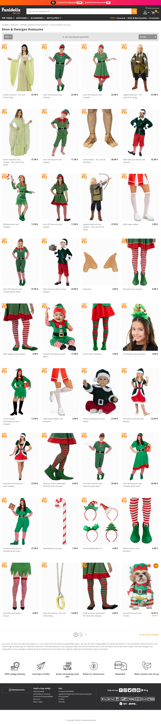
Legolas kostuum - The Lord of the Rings (132, 96)
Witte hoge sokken (130, 224)
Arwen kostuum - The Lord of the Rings (14, 96)
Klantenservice (17, 690)
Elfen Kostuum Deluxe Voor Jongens (54, 290)
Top (112, 18)
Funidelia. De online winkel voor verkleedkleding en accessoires (11, 11)
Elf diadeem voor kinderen (134, 354)
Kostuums (21, 18)
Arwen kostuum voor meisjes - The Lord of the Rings (13, 162)
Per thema (7, 18)
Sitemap (61, 702)
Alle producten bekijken (149, 634)
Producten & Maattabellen (43, 696)
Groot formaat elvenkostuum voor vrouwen (11, 421)
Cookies (61, 699)
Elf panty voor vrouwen (132, 289)
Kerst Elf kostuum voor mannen (52, 96)
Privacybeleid (63, 696)
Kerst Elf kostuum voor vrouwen (92, 96)
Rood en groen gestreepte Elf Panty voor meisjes (94, 614)
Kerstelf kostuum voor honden (132, 614)
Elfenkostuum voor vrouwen (11, 225)
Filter (7, 37)
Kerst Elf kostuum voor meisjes (52, 225)
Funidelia (5, 25)
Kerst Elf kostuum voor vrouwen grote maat (12, 290)
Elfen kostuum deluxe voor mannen (134, 160)
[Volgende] (86, 635)
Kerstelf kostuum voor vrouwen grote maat (12, 549)
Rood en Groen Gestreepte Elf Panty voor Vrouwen (54, 484)
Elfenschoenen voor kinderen (131, 549)
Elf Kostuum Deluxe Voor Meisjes (133, 420)
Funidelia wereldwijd (66, 691)
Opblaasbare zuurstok (52, 548)
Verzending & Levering (41, 694)
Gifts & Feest (53, 18)
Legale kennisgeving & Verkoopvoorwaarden (75, 694)
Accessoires (37, 18)
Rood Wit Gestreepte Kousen (12, 614)
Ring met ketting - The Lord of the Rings (54, 614)
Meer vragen (38, 702)
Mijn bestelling (38, 691)
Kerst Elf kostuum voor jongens (52, 160)
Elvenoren (87, 289)
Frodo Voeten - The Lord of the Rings (94, 160)
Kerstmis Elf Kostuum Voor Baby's (54, 355)
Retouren (36, 699)
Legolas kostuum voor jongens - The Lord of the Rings (93, 227)
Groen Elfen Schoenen (92, 354)
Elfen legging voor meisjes (14, 354)
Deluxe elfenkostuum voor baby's (94, 420)
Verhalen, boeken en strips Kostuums (34, 25)
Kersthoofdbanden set (92, 548)
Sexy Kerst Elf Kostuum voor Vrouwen (13, 484)
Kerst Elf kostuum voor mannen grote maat (92, 484)
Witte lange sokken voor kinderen (53, 420)
